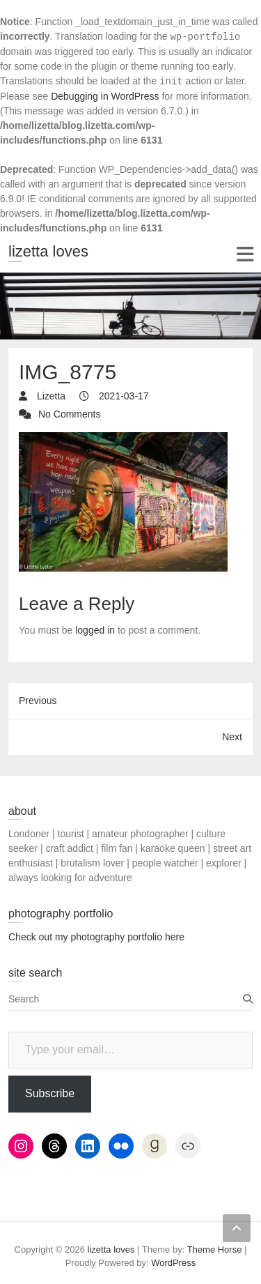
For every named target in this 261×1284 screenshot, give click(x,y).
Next (232, 736)
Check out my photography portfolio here (96, 936)
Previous (37, 700)
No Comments (69, 414)
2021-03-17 (122, 396)
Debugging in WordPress (105, 96)
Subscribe (49, 1093)
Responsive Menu (245, 254)
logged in (95, 630)
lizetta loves (48, 251)
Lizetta (49, 396)
